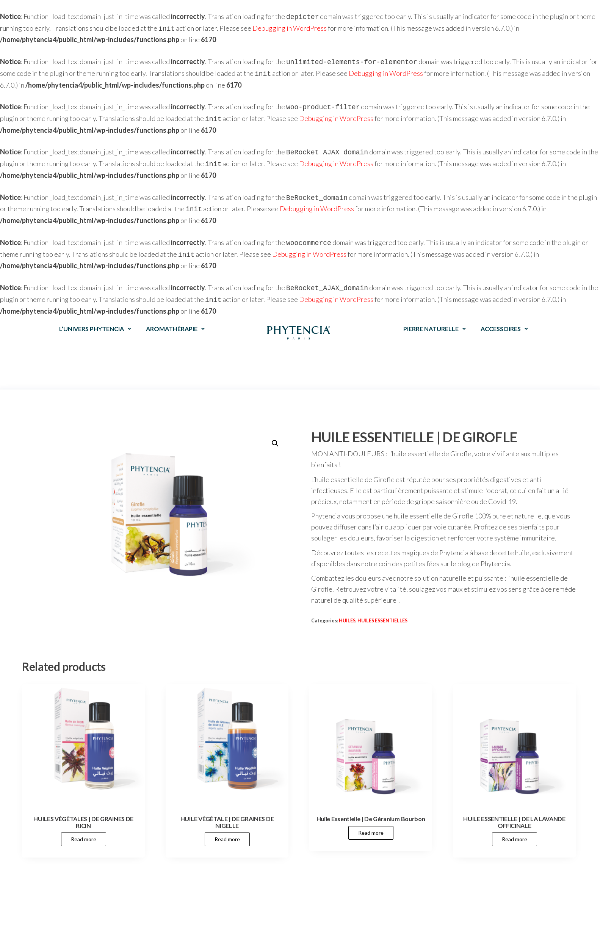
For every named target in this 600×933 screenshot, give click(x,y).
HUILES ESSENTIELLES (382, 610)
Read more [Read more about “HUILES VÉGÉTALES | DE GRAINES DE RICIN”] (83, 828)
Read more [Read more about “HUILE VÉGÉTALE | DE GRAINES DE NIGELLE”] (227, 828)
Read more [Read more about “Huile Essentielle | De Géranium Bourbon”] (371, 822)
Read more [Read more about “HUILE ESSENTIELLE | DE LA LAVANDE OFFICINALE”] (514, 828)
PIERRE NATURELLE (434, 318)
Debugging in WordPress (289, 27)
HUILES (347, 610)
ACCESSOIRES (504, 318)
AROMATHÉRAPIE (175, 318)
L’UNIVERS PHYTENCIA (95, 318)
